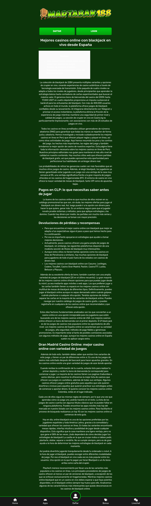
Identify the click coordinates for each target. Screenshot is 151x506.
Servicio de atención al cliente (61, 67)
